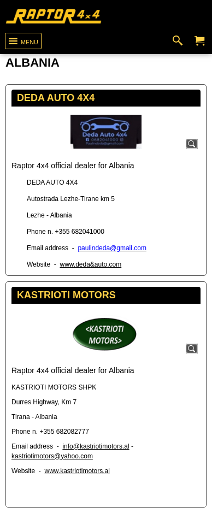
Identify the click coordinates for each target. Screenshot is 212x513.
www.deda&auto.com (90, 264)
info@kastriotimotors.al (95, 446)
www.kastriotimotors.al (76, 471)
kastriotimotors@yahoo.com (52, 456)
